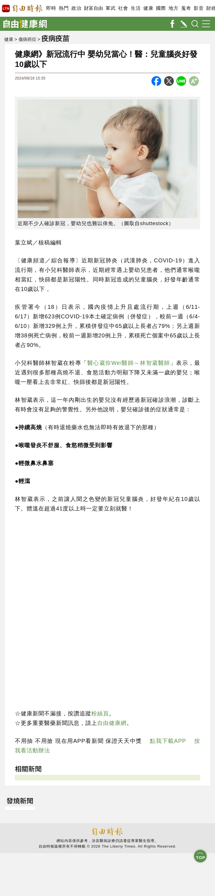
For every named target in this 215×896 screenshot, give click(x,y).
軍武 (110, 8)
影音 (199, 8)
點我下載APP (168, 741)
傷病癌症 (27, 39)
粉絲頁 (100, 713)
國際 (161, 8)
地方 (173, 8)
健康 (148, 8)
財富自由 (93, 8)
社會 (123, 8)
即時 (51, 8)
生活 (136, 8)
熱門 (64, 8)
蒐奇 (186, 8)
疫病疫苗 (55, 38)
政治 (76, 8)
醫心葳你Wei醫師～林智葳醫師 (128, 363)
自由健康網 (112, 723)
